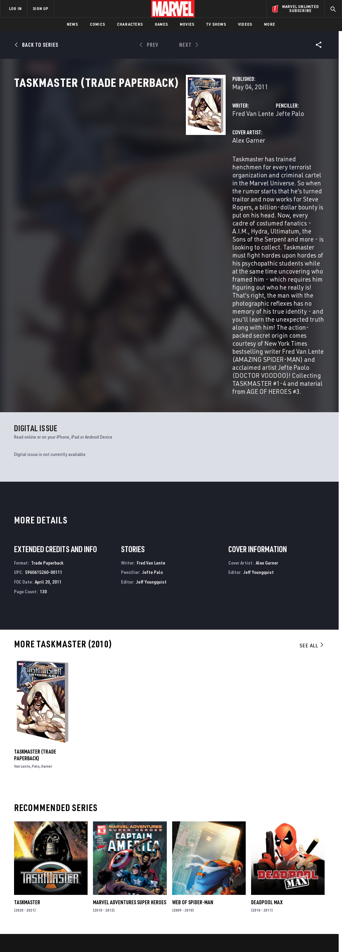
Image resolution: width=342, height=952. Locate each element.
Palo (35, 659)
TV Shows (216, 24)
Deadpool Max (266, 795)
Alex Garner (128, 169)
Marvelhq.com (127, 876)
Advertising (124, 856)
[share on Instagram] (302, 873)
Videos (245, 24)
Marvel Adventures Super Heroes (129, 795)
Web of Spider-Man (192, 795)
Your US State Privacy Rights (105, 934)
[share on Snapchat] (285, 887)
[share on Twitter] (285, 873)
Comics (97, 24)
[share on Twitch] (318, 887)
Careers (63, 876)
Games (161, 24)
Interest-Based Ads (302, 934)
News (72, 24)
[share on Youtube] (268, 887)
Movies (187, 24)
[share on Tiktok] (268, 901)
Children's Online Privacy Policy (209, 934)
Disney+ (119, 866)
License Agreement (260, 934)
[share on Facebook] (268, 873)
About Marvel (70, 856)
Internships (68, 885)
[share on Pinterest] (302, 887)
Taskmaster (27, 795)
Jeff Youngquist (151, 475)
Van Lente (22, 659)
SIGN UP (40, 8)
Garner (46, 659)
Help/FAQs (65, 866)
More (269, 24)
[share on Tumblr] (318, 873)
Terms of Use (30, 934)
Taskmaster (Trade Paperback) (35, 648)
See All (312, 538)
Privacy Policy (60, 934)
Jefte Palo (230, 143)
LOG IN (15, 8)
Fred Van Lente (132, 143)
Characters (130, 24)
